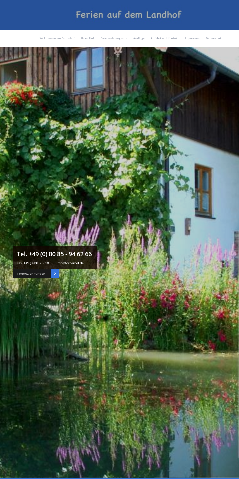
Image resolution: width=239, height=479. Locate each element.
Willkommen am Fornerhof (57, 38)
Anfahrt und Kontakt (165, 38)
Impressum (192, 38)
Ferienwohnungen (31, 274)
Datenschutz (214, 38)
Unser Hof (87, 38)
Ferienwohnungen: (113, 38)
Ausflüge (139, 38)
